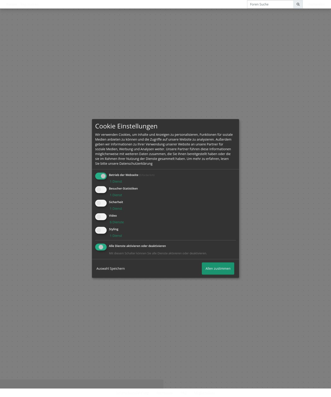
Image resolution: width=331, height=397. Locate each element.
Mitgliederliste (204, 393)
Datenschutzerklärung (132, 393)
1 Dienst (115, 181)
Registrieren (30, 4)
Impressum (164, 393)
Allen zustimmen (218, 269)
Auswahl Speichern (111, 269)
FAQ (183, 393)
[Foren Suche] (270, 4)
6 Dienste (116, 222)
